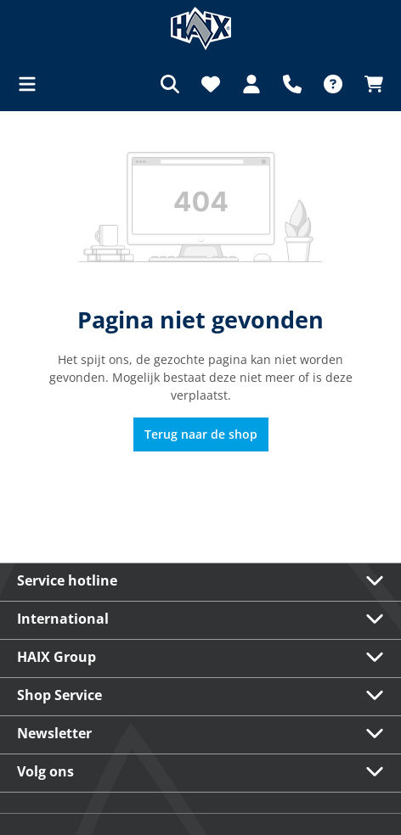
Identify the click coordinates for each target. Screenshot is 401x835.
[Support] (292, 84)
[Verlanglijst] (210, 84)
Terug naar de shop (200, 434)
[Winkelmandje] (368, 84)
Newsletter (54, 733)
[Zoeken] (170, 84)
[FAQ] (333, 84)
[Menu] (32, 84)
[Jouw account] (251, 84)
